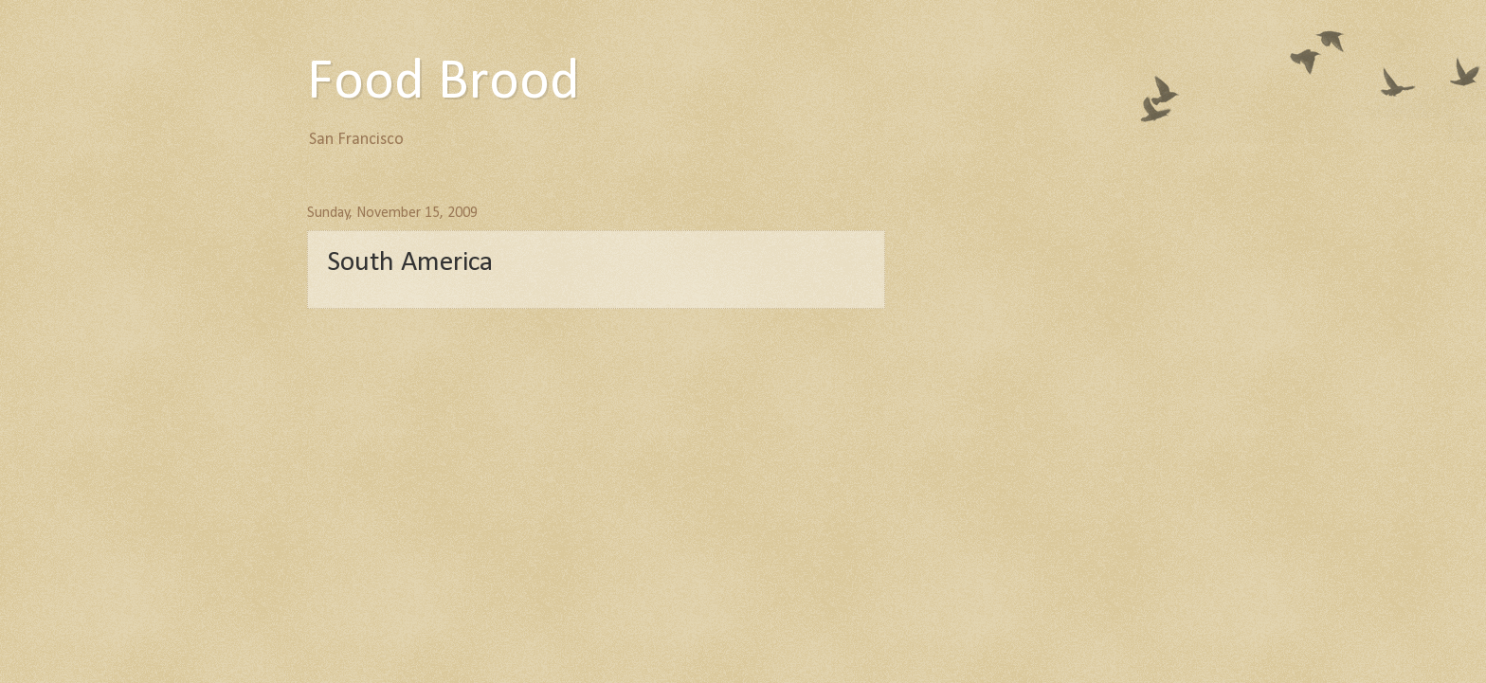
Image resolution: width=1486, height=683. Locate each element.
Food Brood (443, 83)
